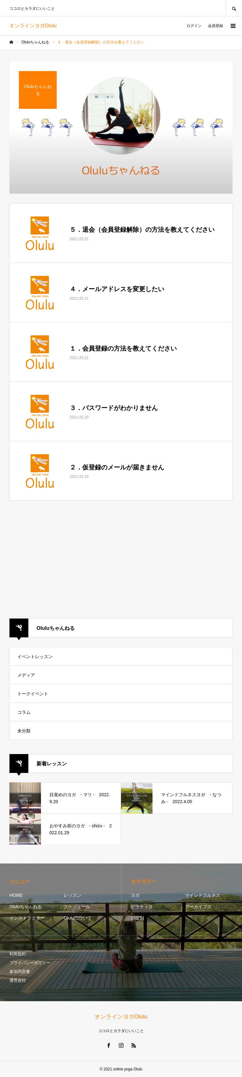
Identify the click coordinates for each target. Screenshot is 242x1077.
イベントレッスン (35, 656)
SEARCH (234, 8)
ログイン (194, 26)
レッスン (72, 895)
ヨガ (135, 895)
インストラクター (27, 917)
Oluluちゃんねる (25, 906)
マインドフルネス (202, 895)
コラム (24, 712)
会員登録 (215, 26)
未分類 (24, 730)
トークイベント (32, 693)
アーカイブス (198, 906)
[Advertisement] (121, 560)
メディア (26, 675)
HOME (16, 895)
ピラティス (142, 906)
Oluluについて (78, 917)
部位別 (137, 917)
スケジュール (77, 906)
